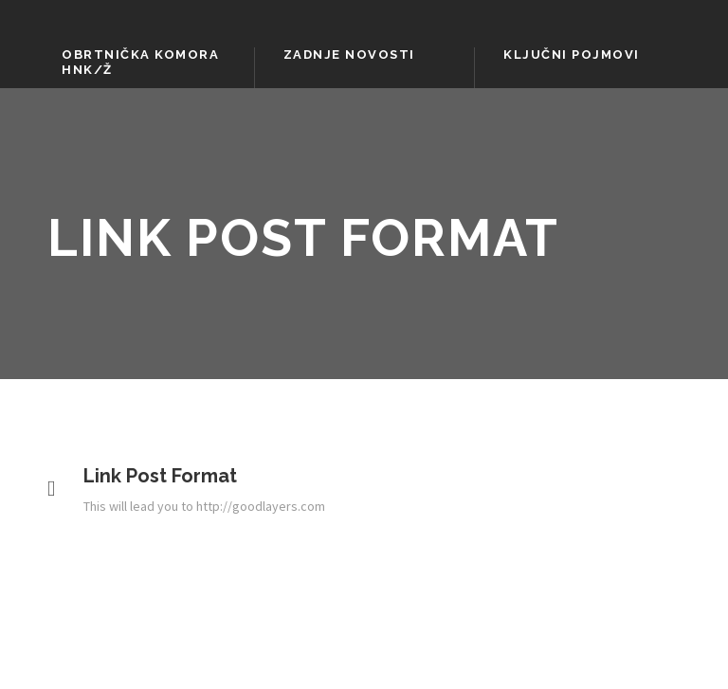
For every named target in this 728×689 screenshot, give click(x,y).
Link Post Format (160, 475)
